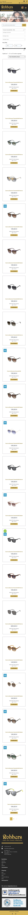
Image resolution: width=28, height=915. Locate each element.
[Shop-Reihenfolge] (16, 56)
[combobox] (14, 29)
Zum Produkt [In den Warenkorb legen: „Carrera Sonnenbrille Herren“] (14, 812)
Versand (15, 88)
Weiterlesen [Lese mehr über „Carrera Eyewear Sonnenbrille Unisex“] (14, 235)
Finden (24, 25)
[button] (25, 7)
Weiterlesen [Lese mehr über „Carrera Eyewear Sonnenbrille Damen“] (14, 451)
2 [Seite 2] (13, 819)
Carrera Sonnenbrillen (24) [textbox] (13, 30)
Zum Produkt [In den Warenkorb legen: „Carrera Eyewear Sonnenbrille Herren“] (14, 343)
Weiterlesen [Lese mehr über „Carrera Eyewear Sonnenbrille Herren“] (14, 90)
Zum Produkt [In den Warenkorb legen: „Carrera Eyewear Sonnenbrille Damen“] (14, 271)
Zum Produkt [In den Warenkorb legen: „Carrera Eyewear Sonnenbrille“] (14, 379)
